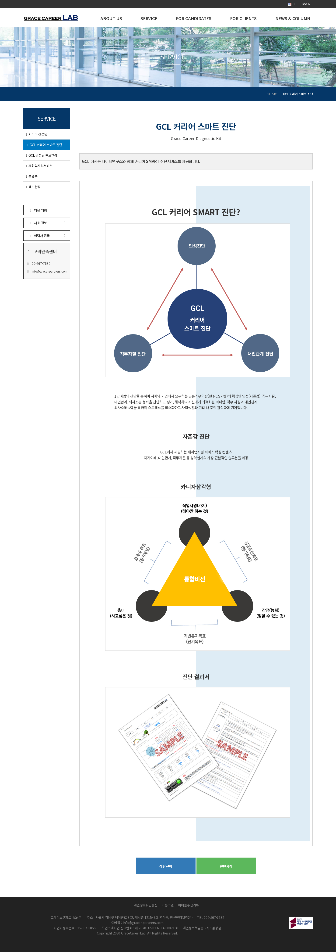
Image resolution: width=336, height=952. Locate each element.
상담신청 (165, 866)
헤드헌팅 (33, 186)
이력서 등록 (46, 235)
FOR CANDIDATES (193, 18)
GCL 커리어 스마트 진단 (44, 144)
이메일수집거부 (188, 905)
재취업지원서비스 (39, 165)
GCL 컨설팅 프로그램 (41, 155)
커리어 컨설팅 (36, 134)
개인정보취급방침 (146, 905)
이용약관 (168, 905)
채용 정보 (46, 222)
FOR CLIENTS (243, 18)
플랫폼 (31, 176)
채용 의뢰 (46, 210)
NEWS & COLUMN (292, 18)
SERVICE (148, 18)
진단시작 (226, 866)
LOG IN (306, 4)
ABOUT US (111, 18)
